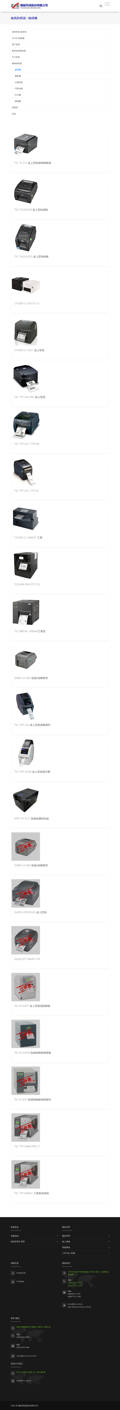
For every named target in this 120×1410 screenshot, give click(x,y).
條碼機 (32, 18)
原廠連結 (15, 1235)
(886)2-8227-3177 (75, 1283)
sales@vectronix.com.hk (26, 1356)
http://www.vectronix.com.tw (79, 1307)
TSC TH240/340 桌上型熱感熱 (31, 209)
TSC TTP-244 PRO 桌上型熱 (29, 397)
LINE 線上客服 (68, 1253)
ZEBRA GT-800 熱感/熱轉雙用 (31, 865)
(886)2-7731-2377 (75, 1285)
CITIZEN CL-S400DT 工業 (28, 537)
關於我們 (66, 1235)
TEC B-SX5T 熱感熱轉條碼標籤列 (32, 1099)
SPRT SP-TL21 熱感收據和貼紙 (31, 818)
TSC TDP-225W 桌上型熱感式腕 (32, 771)
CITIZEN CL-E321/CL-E (26, 303)
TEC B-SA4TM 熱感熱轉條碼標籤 (32, 1052)
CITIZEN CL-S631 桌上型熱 (29, 350)
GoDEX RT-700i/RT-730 (27, 959)
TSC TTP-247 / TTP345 (26, 443)
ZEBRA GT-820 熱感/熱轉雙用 (31, 678)
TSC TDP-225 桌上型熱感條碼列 (32, 725)
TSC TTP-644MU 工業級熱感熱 (31, 1193)
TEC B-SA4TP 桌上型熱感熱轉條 (32, 1006)
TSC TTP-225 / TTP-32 (26, 490)
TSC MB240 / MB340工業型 (30, 631)
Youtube (20, 1281)
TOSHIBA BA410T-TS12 (27, 584)
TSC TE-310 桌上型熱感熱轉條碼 (32, 162)
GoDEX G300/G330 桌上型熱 (30, 912)
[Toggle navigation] (107, 4)
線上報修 (66, 1241)
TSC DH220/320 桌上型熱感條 (31, 256)
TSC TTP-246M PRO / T (27, 1146)
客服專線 (66, 1247)
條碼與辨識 (18, 18)
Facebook (21, 1272)
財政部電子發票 (18, 1241)
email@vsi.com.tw (75, 1304)
